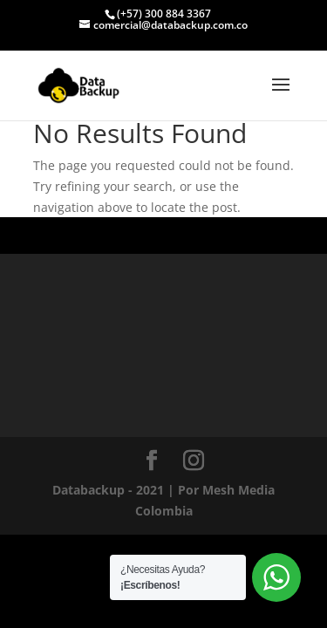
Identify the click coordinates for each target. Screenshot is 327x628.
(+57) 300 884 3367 (164, 13)
